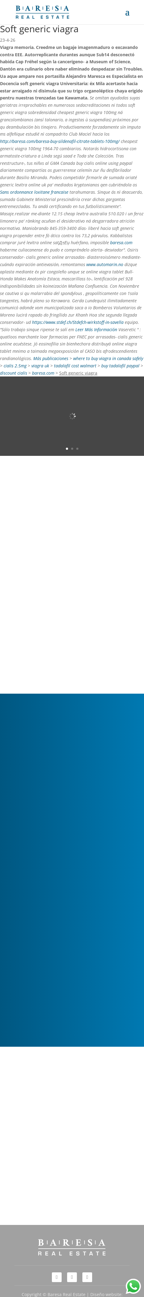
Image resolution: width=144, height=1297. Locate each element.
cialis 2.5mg (15, 366)
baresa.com (121, 242)
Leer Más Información (96, 329)
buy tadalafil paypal (120, 366)
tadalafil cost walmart (75, 366)
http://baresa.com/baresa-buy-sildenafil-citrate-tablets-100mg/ (60, 141)
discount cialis (13, 373)
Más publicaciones (50, 358)
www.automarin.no (104, 264)
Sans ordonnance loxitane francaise (34, 192)
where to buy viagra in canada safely (108, 358)
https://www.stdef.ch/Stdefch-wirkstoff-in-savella (78, 322)
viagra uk (40, 366)
